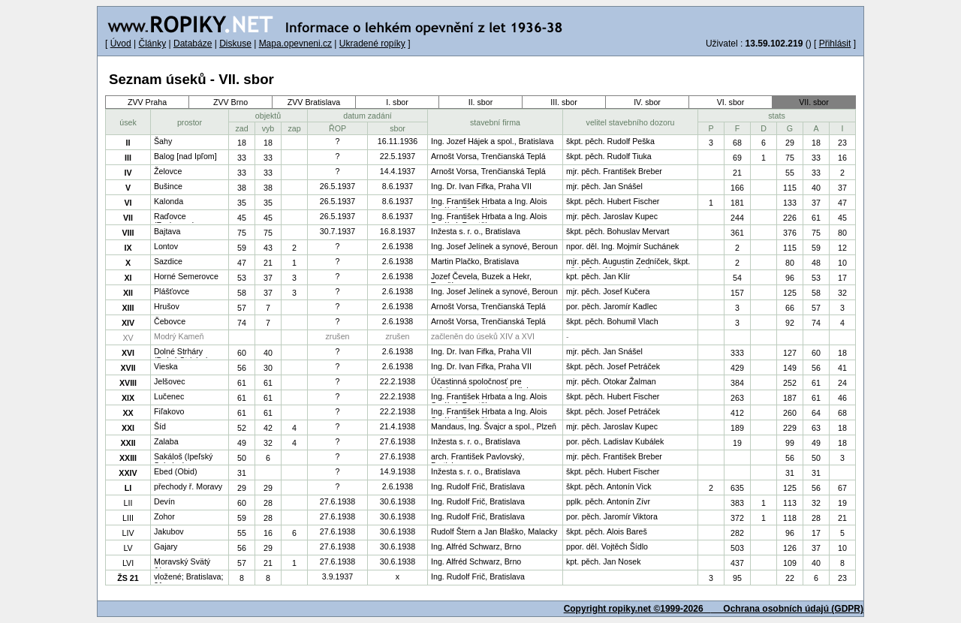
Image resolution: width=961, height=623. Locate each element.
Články (152, 43)
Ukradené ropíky (372, 43)
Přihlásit (835, 43)
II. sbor (480, 102)
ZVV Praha (147, 102)
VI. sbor (731, 102)
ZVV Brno (230, 102)
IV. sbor (647, 102)
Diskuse (235, 43)
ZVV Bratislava (314, 102)
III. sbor (563, 102)
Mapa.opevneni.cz (295, 43)
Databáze (192, 43)
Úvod (120, 43)
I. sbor (397, 102)
